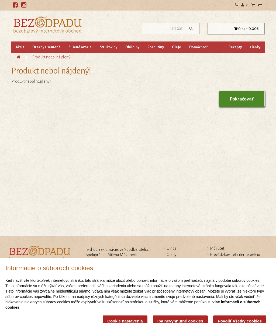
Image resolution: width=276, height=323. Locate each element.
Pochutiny (155, 47)
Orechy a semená (46, 47)
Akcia (20, 47)
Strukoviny (108, 47)
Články (255, 47)
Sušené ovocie (80, 47)
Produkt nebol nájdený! (51, 57)
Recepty (235, 47)
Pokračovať (242, 99)
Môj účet (217, 248)
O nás (171, 248)
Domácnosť (198, 47)
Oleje (176, 47)
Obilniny (132, 47)
